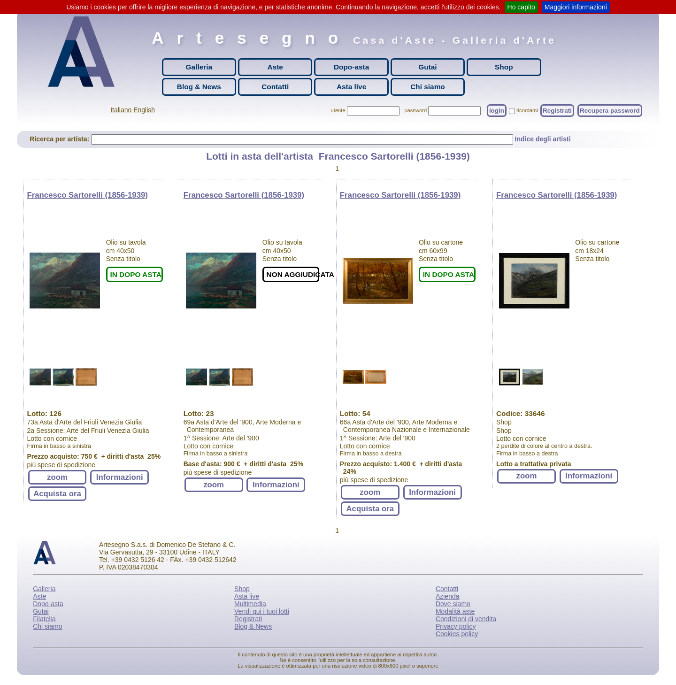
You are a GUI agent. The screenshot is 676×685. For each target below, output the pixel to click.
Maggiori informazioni (576, 7)
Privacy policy (456, 626)
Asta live (351, 87)
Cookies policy (457, 634)
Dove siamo (453, 604)
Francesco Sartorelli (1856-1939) (87, 195)
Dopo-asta (351, 67)
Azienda (448, 596)
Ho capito (521, 7)
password (415, 110)
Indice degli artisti (543, 139)
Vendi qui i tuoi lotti (261, 611)
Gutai (427, 67)
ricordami (527, 110)
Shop (504, 67)
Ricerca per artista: (60, 139)
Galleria (199, 67)
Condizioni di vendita (466, 619)
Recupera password (610, 110)
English (144, 110)
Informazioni (119, 477)
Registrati (557, 110)
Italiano (120, 110)
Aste (275, 67)
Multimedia (250, 604)
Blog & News (199, 87)
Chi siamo (427, 87)
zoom (57, 477)
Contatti (275, 87)
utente (338, 110)
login (496, 110)
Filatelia (44, 619)
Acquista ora (57, 493)
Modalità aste (455, 611)
